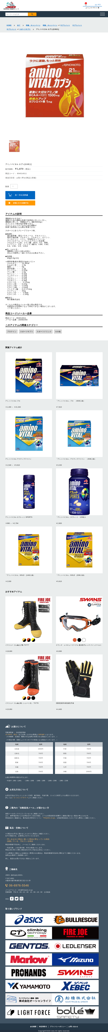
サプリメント (65, 25)
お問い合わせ (73, 1026)
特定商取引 (43, 1026)
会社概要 (33, 1026)
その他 (58, 332)
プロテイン (11, 332)
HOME (9, 25)
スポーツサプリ (25, 29)
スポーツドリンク (44, 332)
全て (18, 25)
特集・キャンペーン (33, 25)
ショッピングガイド (20, 798)
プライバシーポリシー (58, 1026)
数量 (7, 186)
